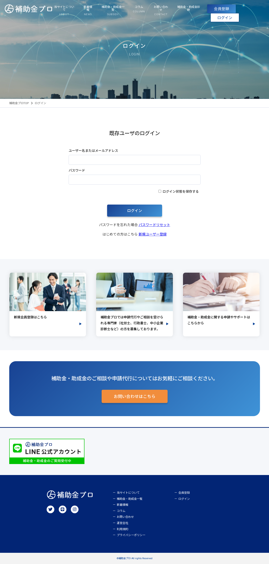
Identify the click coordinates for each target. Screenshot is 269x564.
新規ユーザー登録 (153, 234)
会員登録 (221, 9)
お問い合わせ (125, 517)
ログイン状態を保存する (181, 192)
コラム (121, 511)
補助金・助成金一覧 (130, 499)
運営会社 (122, 523)
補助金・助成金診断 (188, 8)
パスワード (77, 170)
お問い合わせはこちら (135, 396)
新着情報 (122, 504)
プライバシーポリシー (131, 535)
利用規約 (122, 529)
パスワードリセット (154, 225)
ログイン (224, 18)
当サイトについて (128, 492)
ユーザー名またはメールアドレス (93, 151)
